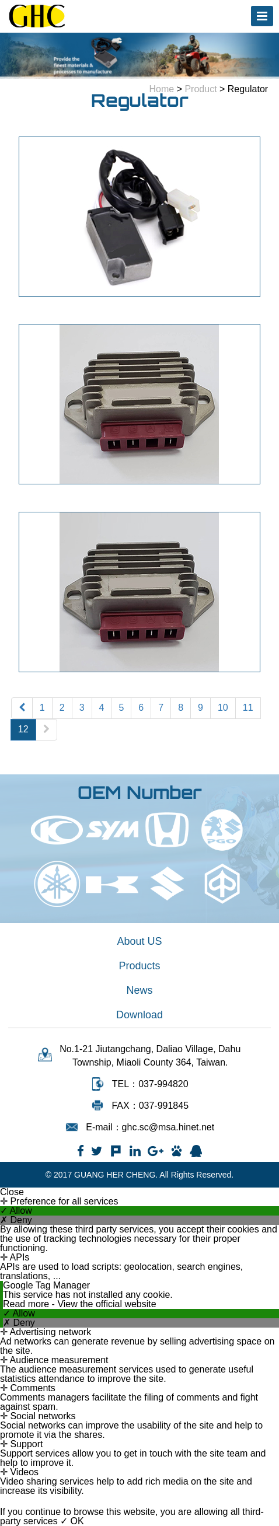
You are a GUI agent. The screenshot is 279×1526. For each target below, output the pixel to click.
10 (223, 708)
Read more (27, 1304)
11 (248, 708)
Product (200, 89)
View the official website (106, 1304)
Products (139, 966)
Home (162, 89)
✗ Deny (16, 1220)
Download (139, 1015)
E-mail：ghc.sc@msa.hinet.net (150, 1127)
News (139, 990)
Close (12, 1192)
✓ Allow (16, 1211)
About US (139, 941)
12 (23, 729)
